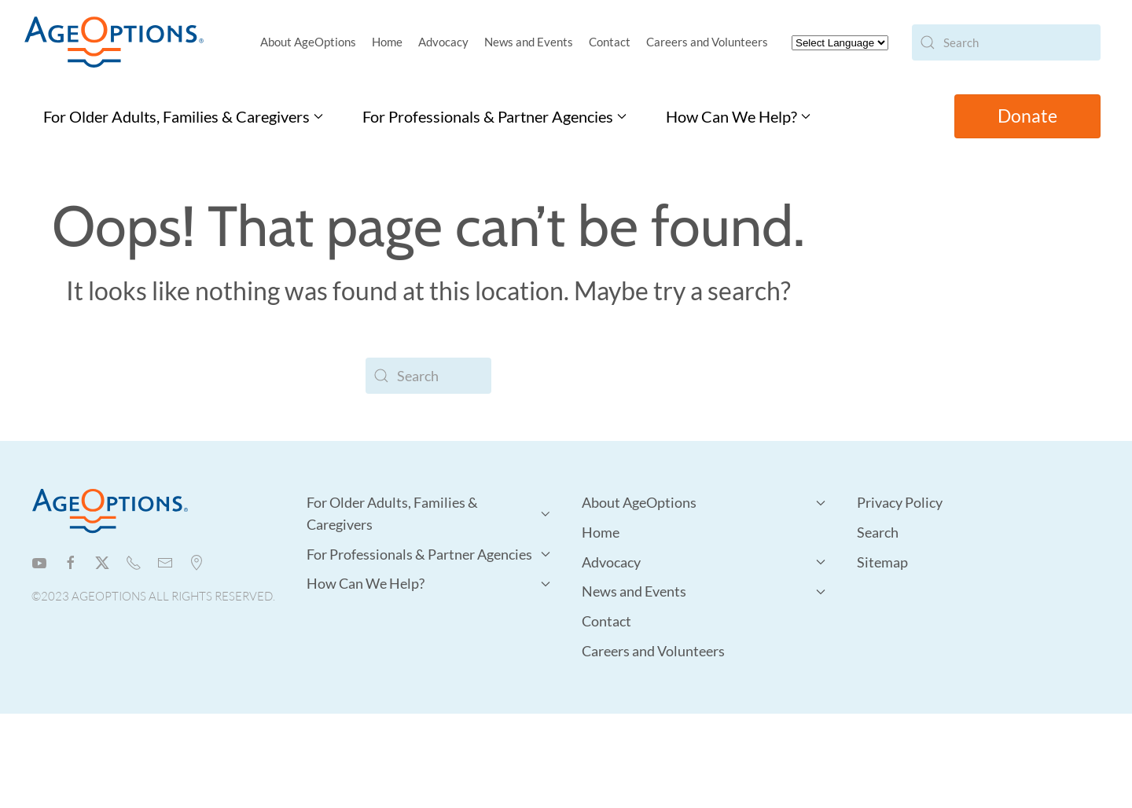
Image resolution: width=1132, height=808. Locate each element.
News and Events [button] (528, 42)
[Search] (1006, 42)
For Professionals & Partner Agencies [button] (494, 116)
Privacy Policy (900, 502)
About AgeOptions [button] (308, 42)
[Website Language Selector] (840, 42)
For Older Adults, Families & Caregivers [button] (183, 116)
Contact (609, 42)
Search (878, 532)
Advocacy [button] (443, 42)
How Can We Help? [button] (738, 116)
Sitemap (882, 562)
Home (387, 42)
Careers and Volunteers (707, 42)
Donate (1027, 116)
